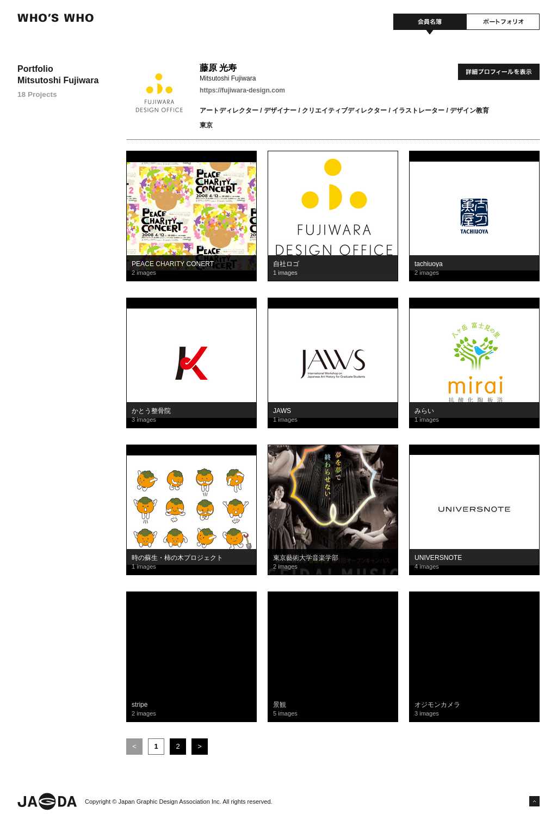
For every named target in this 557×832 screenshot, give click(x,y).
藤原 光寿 (218, 67)
